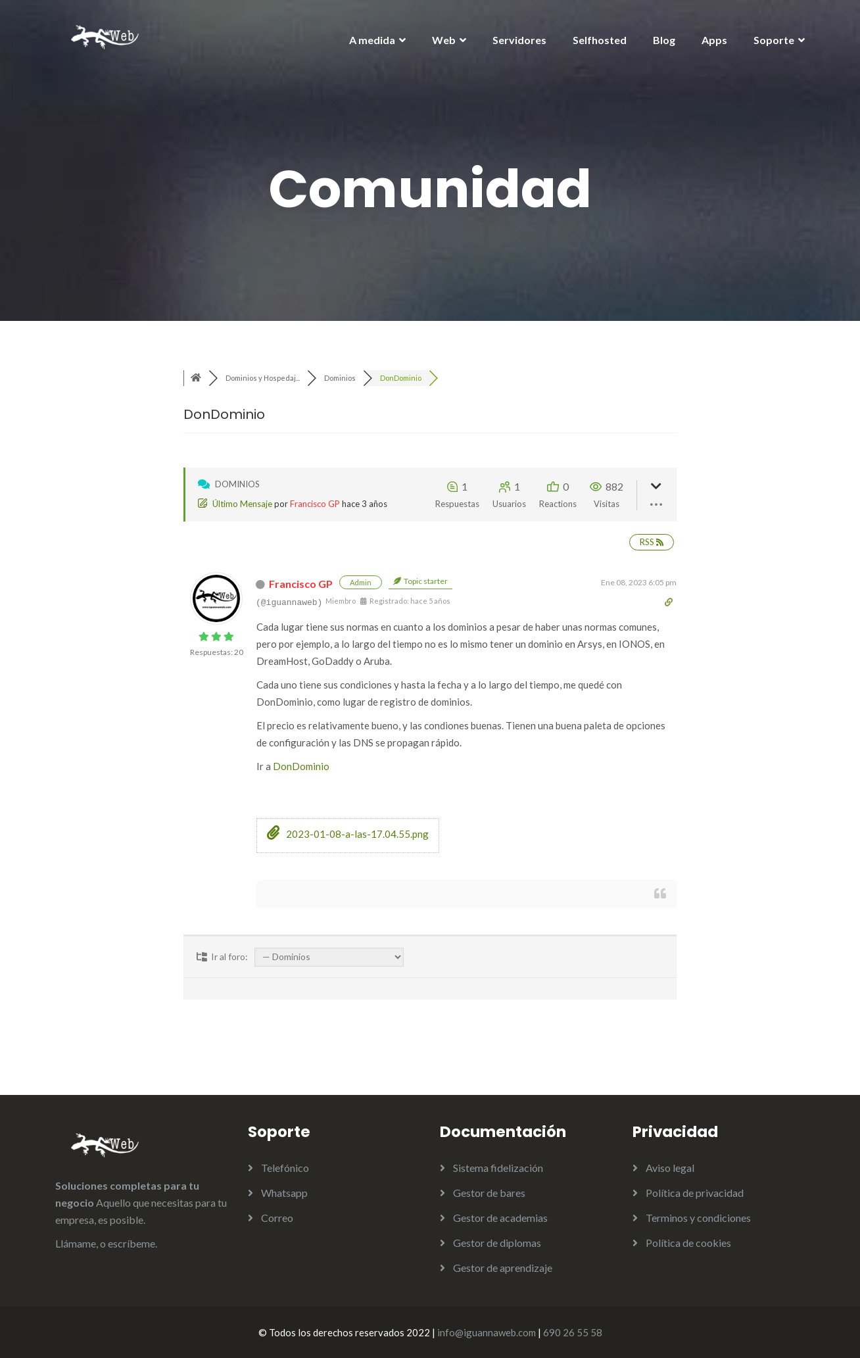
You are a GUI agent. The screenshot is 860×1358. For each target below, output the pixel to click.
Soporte (773, 40)
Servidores (519, 40)
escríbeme (131, 1243)
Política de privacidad (695, 1192)
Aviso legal (670, 1167)
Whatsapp (284, 1192)
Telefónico (285, 1167)
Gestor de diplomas (497, 1242)
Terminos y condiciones (698, 1217)
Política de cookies (688, 1242)
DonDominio (301, 766)
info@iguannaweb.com (486, 1332)
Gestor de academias (500, 1217)
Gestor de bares (489, 1192)
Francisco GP (315, 503)
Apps (714, 40)
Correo (277, 1217)
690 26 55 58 (572, 1332)
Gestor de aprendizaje (502, 1267)
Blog (664, 40)
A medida (372, 40)
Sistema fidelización (498, 1167)
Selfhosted (600, 40)
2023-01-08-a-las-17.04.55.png (348, 834)
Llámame (75, 1243)
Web (444, 40)
